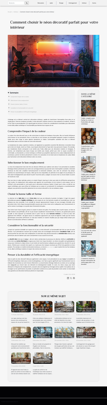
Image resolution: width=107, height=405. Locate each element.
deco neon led (51, 247)
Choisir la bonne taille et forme (19, 104)
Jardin (51, 3)
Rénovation (41, 3)
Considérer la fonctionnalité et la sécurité (22, 108)
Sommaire (14, 92)
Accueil (10, 12)
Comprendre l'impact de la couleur (20, 97)
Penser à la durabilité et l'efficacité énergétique (24, 112)
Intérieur (84, 3)
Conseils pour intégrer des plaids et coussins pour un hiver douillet (21, 362)
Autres (94, 3)
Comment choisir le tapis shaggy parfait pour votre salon (42, 362)
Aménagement (73, 3)
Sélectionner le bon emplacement (20, 100)
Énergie (61, 3)
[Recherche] (16, 3)
